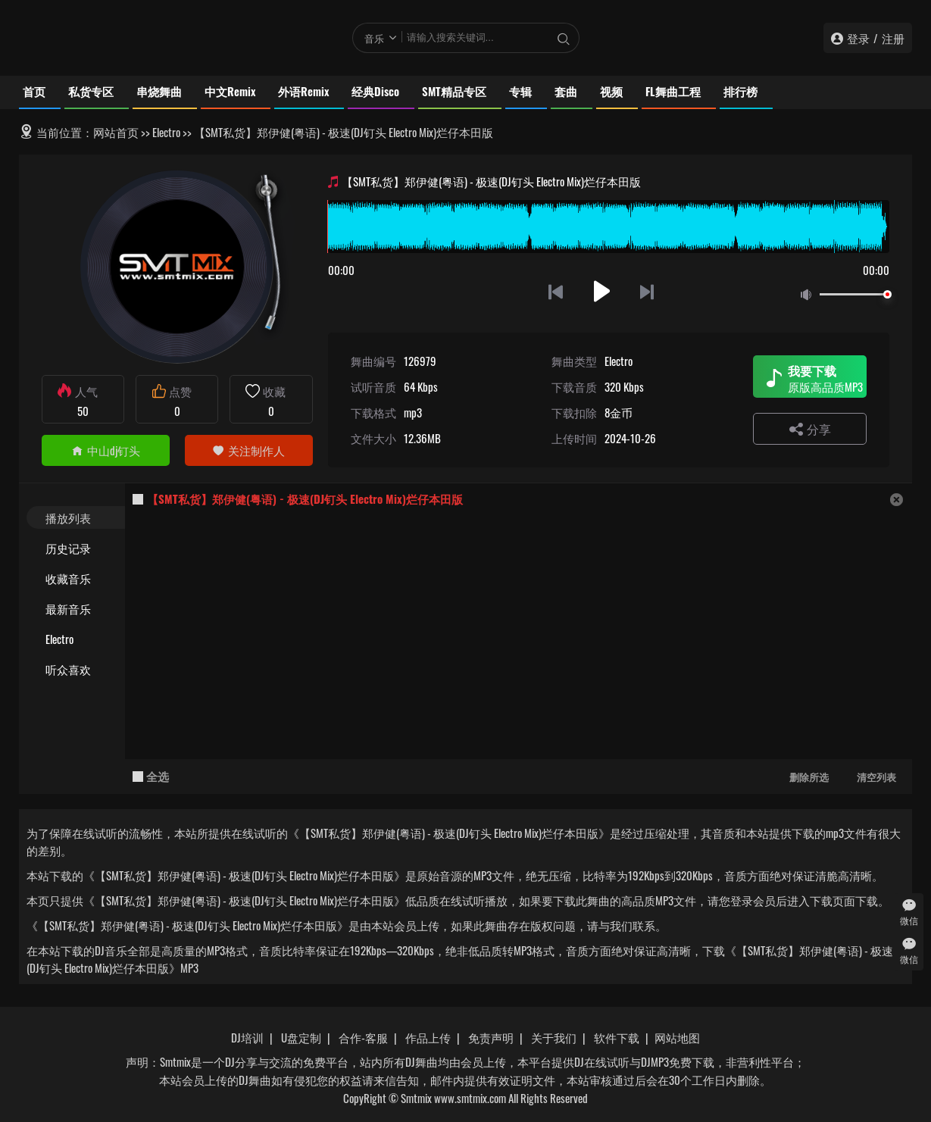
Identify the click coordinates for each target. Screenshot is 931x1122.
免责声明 (491, 1037)
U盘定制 (301, 1037)
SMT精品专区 (454, 91)
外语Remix (303, 91)
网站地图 (677, 1037)
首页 (34, 91)
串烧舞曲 (159, 91)
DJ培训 (247, 1037)
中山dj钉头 (105, 450)
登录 (858, 38)
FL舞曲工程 (673, 91)
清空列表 (876, 776)
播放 (602, 291)
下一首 (648, 291)
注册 (893, 38)
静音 (809, 295)
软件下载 (616, 1037)
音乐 (374, 37)
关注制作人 (248, 450)
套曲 (566, 91)
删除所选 (809, 776)
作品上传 (428, 1037)
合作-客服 (363, 1037)
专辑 (520, 91)
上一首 (556, 291)
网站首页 (116, 131)
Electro (166, 131)
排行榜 (740, 91)
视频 (611, 91)
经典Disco (375, 91)
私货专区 (91, 91)
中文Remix (230, 91)
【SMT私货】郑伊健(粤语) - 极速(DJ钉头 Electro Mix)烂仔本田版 (305, 498)
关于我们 (553, 1037)
